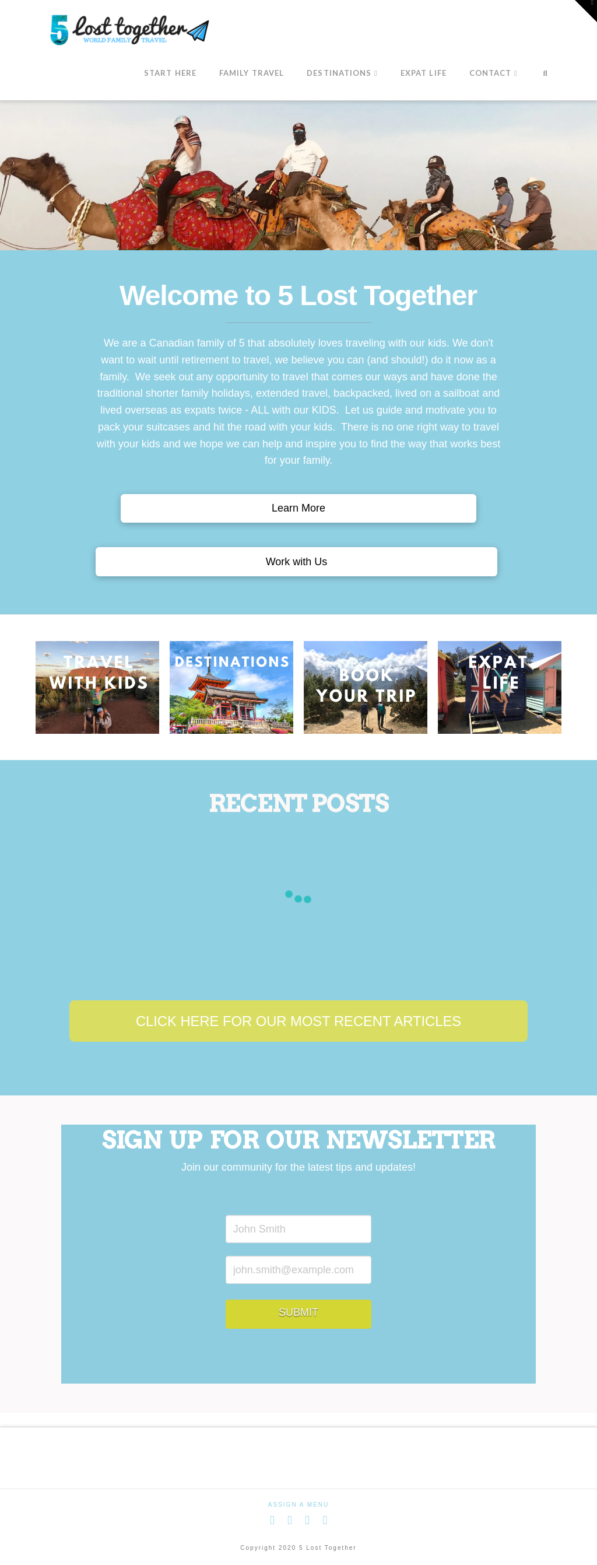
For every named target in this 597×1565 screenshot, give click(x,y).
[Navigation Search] (545, 74)
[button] (586, 11)
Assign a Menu (298, 1504)
